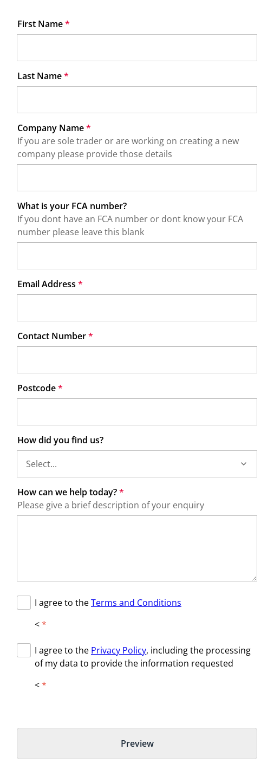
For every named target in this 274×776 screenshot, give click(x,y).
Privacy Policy (118, 650)
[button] (244, 464)
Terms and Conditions (136, 603)
